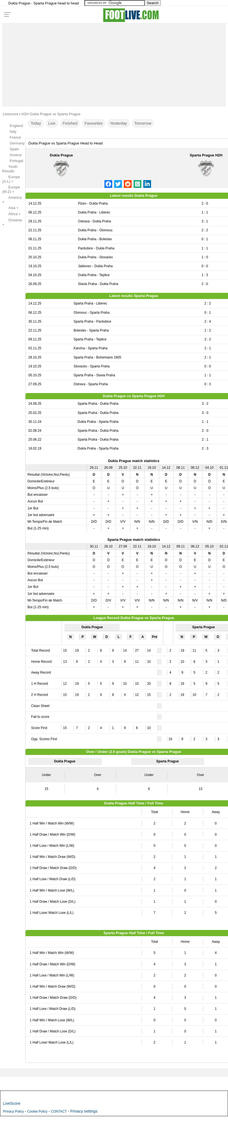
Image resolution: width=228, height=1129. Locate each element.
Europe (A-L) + (11, 179)
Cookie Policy (37, 1111)
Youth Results (9, 169)
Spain (14, 149)
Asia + (10, 208)
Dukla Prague (61, 155)
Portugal (16, 161)
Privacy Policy (13, 1111)
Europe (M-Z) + (11, 189)
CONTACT (59, 1111)
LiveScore (11, 1103)
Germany (17, 143)
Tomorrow (142, 123)
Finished (70, 123)
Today (36, 123)
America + (12, 199)
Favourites (93, 123)
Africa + (11, 214)
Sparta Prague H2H (206, 155)
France (15, 137)
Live (52, 123)
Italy (13, 131)
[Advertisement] (114, 63)
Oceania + (12, 222)
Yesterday (118, 123)
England (16, 126)
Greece (16, 155)
